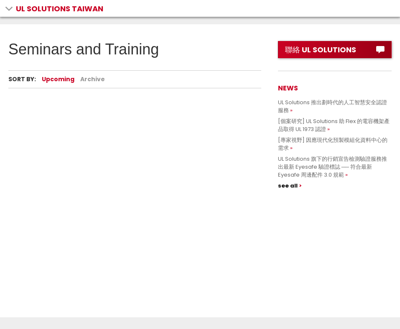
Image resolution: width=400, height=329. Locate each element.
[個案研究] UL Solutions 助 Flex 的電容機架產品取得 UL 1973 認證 (334, 125)
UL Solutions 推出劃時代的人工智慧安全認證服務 (332, 106)
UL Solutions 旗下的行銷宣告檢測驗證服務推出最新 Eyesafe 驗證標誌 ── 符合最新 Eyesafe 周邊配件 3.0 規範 (332, 167)
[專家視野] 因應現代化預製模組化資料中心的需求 (332, 144)
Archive (92, 79)
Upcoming (58, 79)
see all (288, 186)
